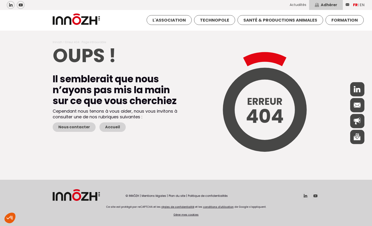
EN (362, 5)
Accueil (112, 127)
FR (355, 5)
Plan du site (177, 196)
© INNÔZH (132, 196)
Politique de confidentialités (208, 196)
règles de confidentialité (177, 207)
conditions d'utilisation (218, 207)
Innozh (57, 42)
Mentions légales (154, 196)
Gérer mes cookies (186, 215)
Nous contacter (74, 127)
